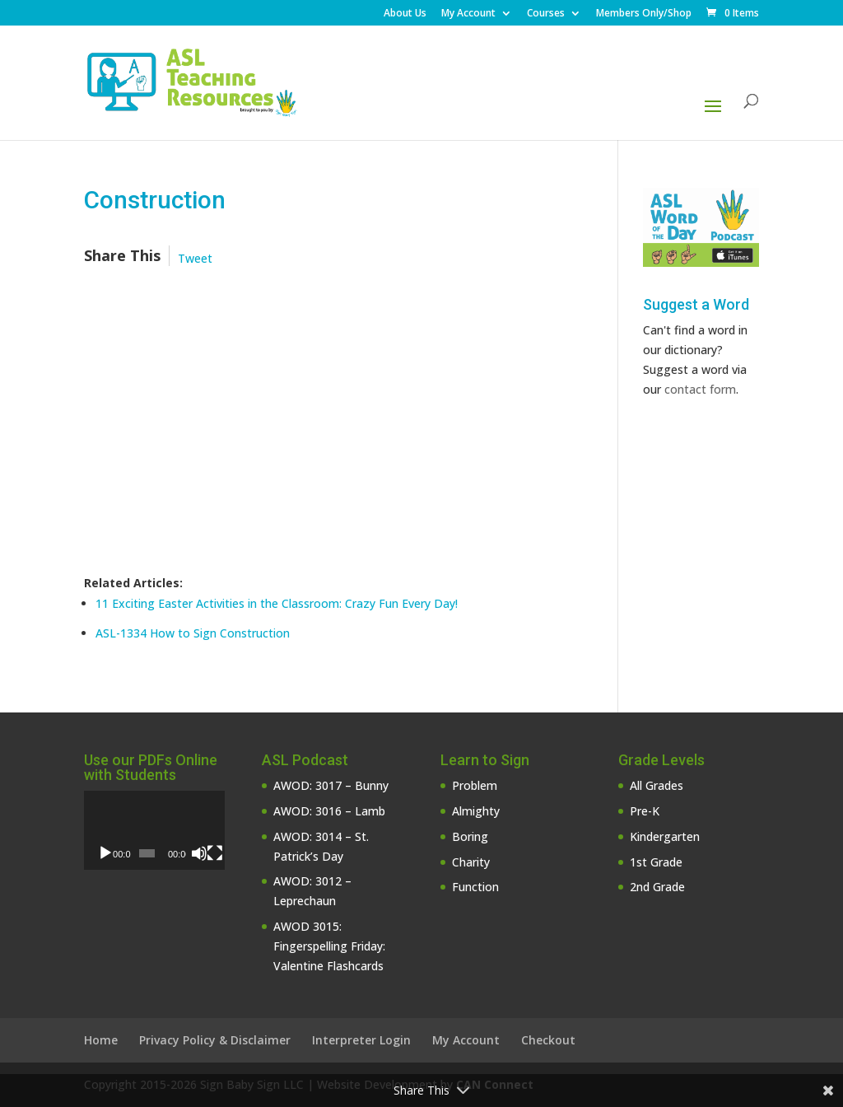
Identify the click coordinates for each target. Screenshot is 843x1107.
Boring (470, 836)
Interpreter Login (361, 1040)
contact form (700, 389)
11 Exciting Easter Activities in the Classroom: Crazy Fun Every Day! (276, 603)
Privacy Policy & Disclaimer (215, 1040)
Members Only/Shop (644, 14)
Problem (474, 785)
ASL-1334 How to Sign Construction (192, 633)
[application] (154, 830)
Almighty (476, 811)
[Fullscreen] (215, 853)
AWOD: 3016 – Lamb (329, 811)
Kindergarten (665, 836)
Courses (546, 14)
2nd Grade (657, 886)
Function (475, 886)
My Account (468, 14)
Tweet (195, 258)
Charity (471, 862)
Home (101, 1040)
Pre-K (644, 811)
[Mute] (199, 853)
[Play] (105, 853)
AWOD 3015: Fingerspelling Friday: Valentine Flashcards (329, 946)
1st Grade (656, 862)
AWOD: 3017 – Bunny (331, 785)
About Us (405, 14)
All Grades (656, 785)
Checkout (548, 1040)
